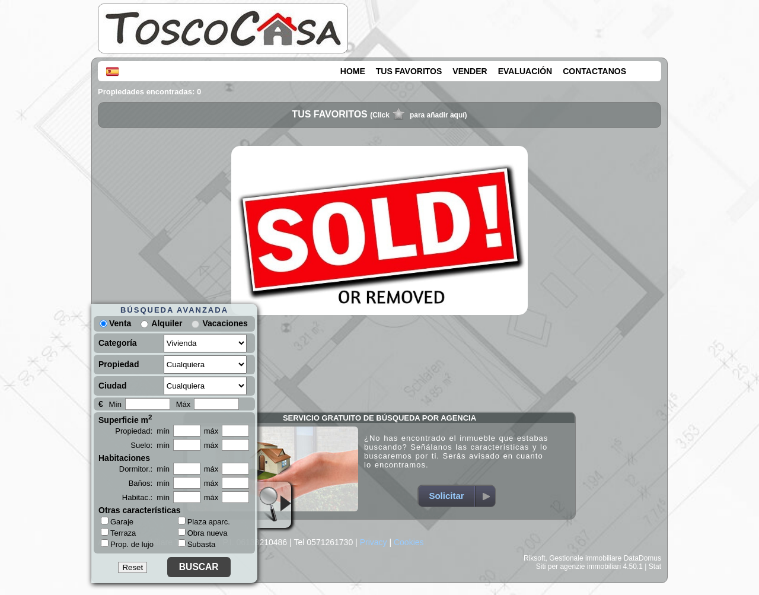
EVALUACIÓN (525, 71)
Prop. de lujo (127, 544)
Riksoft (535, 558)
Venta (115, 323)
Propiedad (118, 364)
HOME (352, 71)
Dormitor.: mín (144, 468)
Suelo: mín (150, 445)
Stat (655, 566)
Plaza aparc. (204, 521)
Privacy (373, 542)
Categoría (117, 343)
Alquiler (166, 323)
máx (211, 431)
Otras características (139, 510)
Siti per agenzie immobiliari (578, 566)
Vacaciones (224, 323)
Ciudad (112, 385)
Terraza (118, 532)
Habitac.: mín (146, 497)
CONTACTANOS (594, 71)
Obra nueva (203, 533)
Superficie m (125, 419)
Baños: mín (149, 483)
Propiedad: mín (142, 431)
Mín (115, 404)
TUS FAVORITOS (409, 71)
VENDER (469, 71)
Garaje (117, 521)
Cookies (409, 542)
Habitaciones (124, 458)
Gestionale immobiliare (585, 558)
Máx (183, 404)
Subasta (197, 544)
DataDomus (642, 558)
